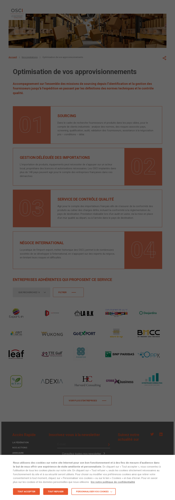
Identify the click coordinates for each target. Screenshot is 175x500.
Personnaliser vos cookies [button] (92, 491)
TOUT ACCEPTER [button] (26, 491)
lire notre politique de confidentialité (113, 482)
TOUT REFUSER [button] (55, 491)
